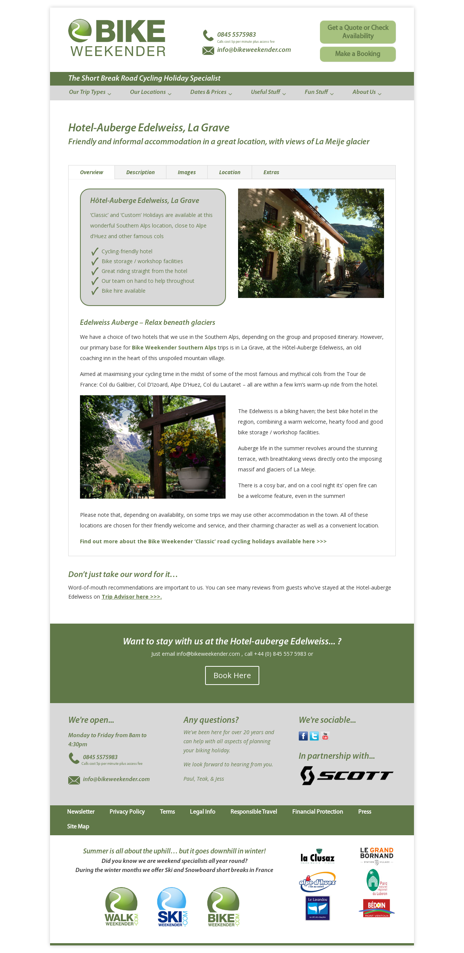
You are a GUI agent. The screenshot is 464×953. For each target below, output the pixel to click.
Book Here (232, 675)
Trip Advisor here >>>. (132, 596)
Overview (91, 172)
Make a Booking (357, 54)
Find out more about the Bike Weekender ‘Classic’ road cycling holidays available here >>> (203, 541)
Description (140, 172)
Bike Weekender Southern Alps (174, 347)
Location (229, 172)
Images (187, 172)
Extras (271, 172)
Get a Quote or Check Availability (358, 32)
